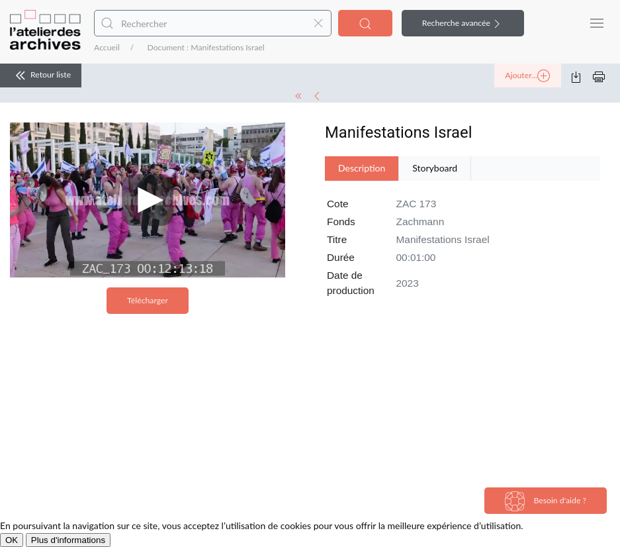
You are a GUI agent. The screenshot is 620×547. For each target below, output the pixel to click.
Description (361, 168)
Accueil (107, 47)
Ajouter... (527, 76)
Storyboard (434, 168)
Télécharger (147, 300)
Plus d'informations (68, 540)
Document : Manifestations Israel (205, 47)
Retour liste (41, 75)
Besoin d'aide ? (545, 501)
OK (11, 540)
